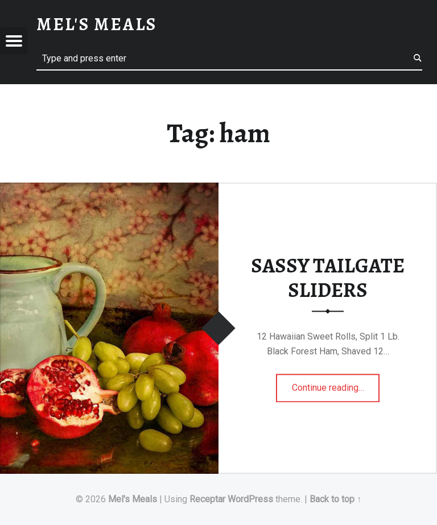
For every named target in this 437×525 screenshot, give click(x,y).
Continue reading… (336, 384)
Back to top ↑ (335, 499)
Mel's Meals (132, 499)
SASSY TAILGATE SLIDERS (328, 278)
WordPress (250, 499)
